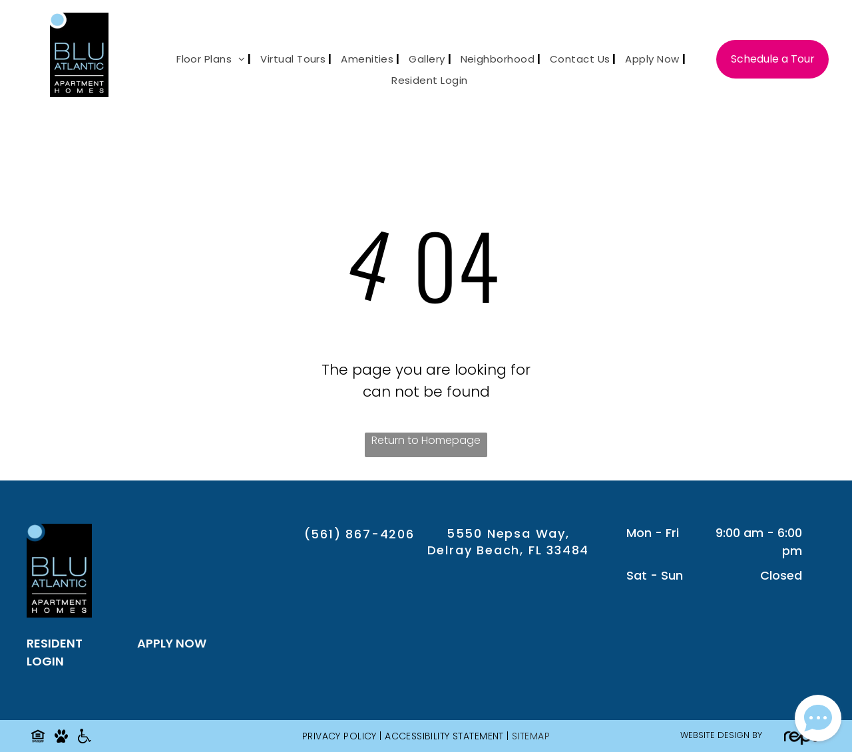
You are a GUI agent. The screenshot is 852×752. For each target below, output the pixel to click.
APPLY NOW (171, 643)
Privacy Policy (339, 736)
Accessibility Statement (444, 736)
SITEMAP (531, 736)
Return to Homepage (426, 440)
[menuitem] (209, 60)
